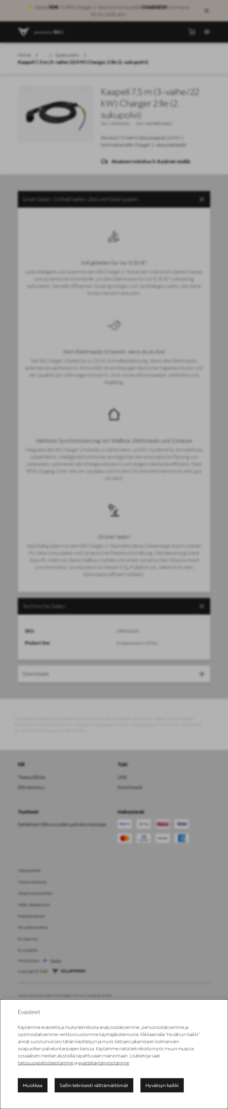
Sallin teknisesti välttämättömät (94, 1085)
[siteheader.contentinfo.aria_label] (24, 32)
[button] (114, 199)
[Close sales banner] (206, 10)
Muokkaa (32, 1085)
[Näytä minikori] (191, 31)
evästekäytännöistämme (103, 1062)
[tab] (114, 606)
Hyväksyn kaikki (162, 1085)
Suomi (55, 961)
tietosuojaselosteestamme (45, 1062)
